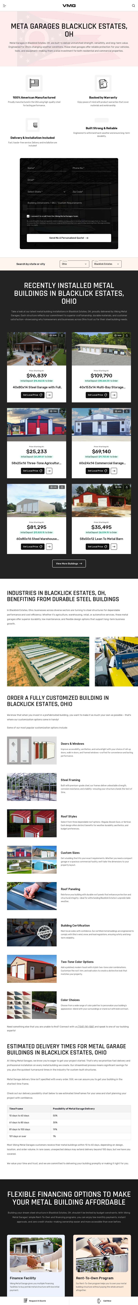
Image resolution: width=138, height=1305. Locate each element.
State (65, 261)
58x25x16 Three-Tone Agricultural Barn (37, 466)
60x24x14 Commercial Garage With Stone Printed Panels (101, 466)
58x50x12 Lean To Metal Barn (101, 540)
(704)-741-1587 (86, 1027)
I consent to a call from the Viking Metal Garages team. (52, 216)
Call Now (103, 1301)
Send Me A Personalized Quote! (69, 238)
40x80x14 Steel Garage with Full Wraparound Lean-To (37, 390)
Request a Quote (34, 1301)
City (96, 261)
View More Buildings (69, 563)
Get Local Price (32, 396)
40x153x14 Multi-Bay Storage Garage (101, 390)
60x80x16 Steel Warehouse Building (36, 542)
